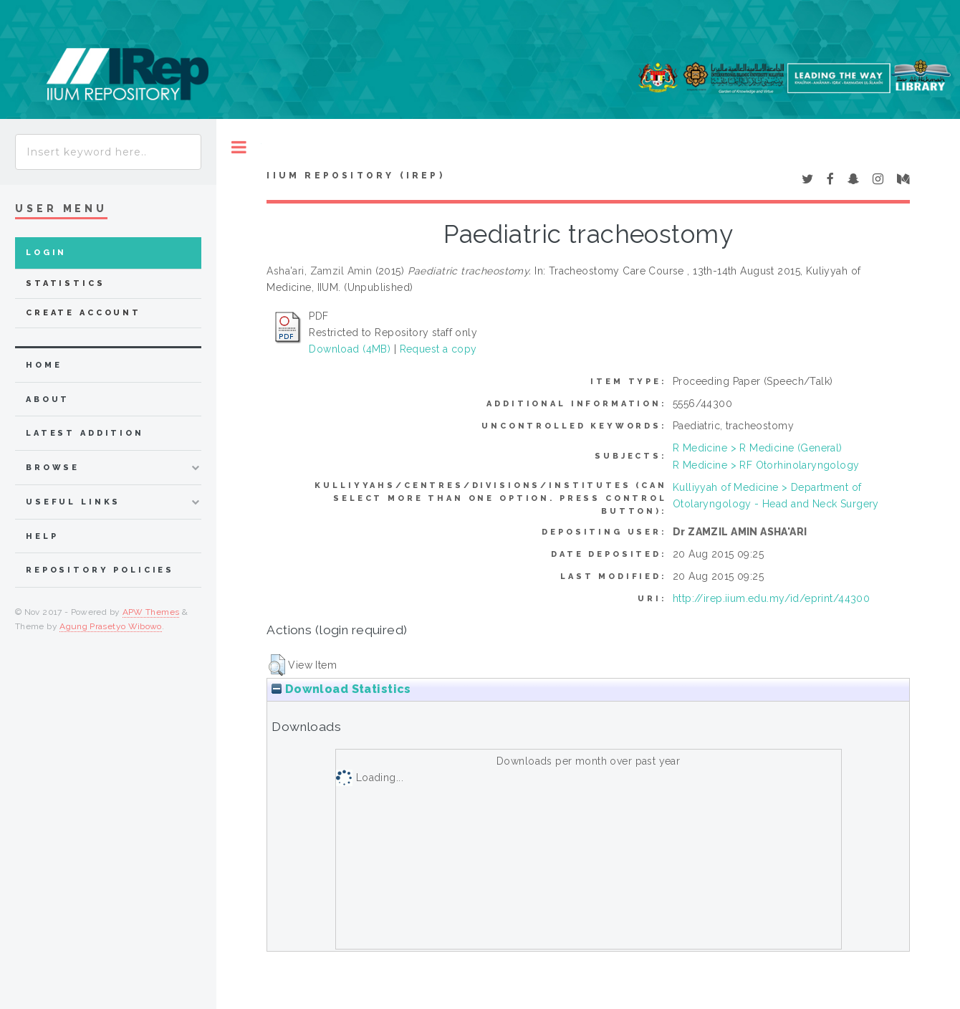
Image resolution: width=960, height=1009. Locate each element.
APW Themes (151, 612)
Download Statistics (341, 689)
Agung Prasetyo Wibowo (110, 626)
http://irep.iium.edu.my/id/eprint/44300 (771, 598)
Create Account (83, 312)
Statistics (65, 283)
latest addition (85, 433)
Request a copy (438, 349)
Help (42, 536)
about (47, 399)
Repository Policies (100, 570)
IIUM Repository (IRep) (355, 176)
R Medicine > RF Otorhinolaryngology (766, 465)
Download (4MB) (349, 349)
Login (46, 252)
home (44, 365)
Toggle (238, 147)
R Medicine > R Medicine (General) (758, 448)
